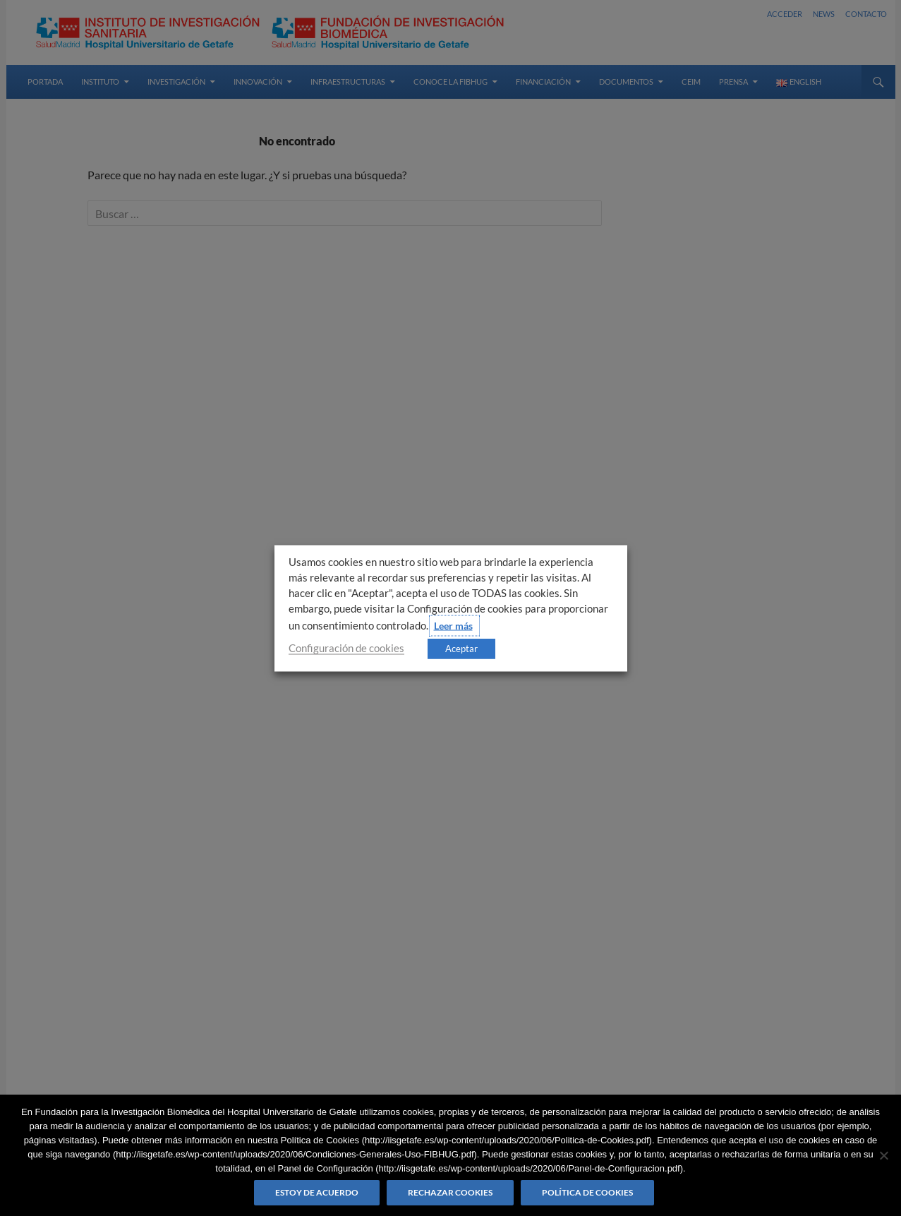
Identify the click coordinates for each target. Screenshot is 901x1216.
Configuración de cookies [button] (346, 648)
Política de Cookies (587, 1192)
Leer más (453, 625)
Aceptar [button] (461, 648)
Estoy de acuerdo (316, 1192)
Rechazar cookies (450, 1192)
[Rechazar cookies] (883, 1155)
